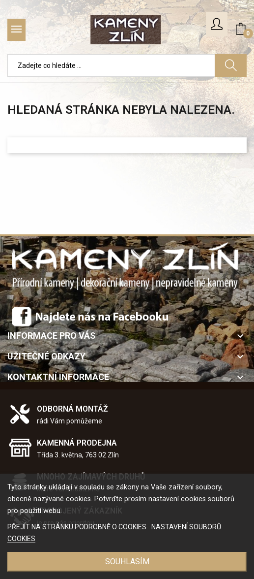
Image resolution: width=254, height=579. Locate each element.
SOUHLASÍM (127, 561)
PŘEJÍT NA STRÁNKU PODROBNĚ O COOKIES (77, 527)
